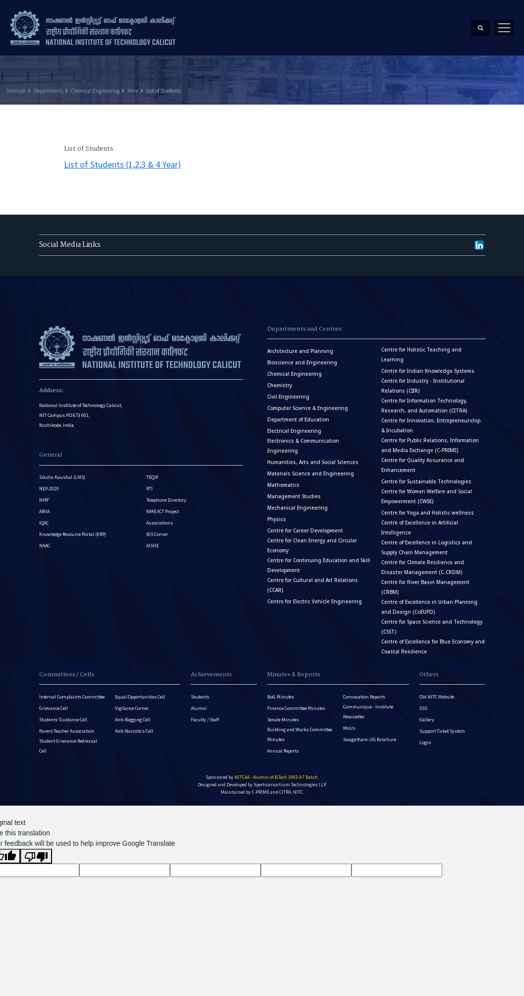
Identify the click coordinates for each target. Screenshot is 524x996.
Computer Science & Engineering (307, 403)
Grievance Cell (53, 703)
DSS (423, 703)
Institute (16, 85)
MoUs (349, 722)
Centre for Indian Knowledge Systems (427, 365)
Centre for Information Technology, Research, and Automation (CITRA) (424, 400)
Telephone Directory (166, 495)
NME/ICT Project (162, 506)
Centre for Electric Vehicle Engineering (314, 596)
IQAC (44, 518)
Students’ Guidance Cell (63, 714)
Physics (276, 514)
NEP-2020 (49, 483)
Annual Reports (283, 745)
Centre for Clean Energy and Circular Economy (312, 540)
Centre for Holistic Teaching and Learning (421, 349)
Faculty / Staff (205, 714)
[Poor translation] (36, 850)
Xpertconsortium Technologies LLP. (290, 779)
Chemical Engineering (95, 85)
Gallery (426, 714)
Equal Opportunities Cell (140, 691)
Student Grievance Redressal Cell (68, 740)
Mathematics (283, 479)
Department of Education (298, 414)
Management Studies (294, 491)
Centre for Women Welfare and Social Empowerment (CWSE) (426, 491)
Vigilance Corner (132, 703)
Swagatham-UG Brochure (369, 734)
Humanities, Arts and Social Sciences (312, 457)
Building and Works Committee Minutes (299, 729)
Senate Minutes (283, 714)
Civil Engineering (288, 391)
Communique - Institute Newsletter (368, 706)
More (132, 85)
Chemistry (279, 380)
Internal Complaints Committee (72, 691)
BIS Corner (157, 529)
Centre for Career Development (305, 525)
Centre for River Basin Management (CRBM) (425, 582)
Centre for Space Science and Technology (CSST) (431, 621)
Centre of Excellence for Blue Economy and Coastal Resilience (433, 641)
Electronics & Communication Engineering (303, 440)
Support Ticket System (442, 725)
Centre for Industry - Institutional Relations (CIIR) (423, 380)
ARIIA (44, 506)
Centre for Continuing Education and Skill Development (318, 560)
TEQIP (152, 472)
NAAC (44, 540)
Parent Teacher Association (66, 725)
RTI (149, 483)
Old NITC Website (436, 691)
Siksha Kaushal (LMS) (62, 472)
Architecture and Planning (300, 346)
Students (200, 691)
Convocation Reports (364, 691)
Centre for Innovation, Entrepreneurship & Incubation (430, 420)
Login (425, 737)
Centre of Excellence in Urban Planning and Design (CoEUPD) (429, 601)
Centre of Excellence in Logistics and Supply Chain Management (426, 542)
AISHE (152, 540)
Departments (48, 85)
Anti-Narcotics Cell (134, 725)
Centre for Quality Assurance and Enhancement (422, 460)
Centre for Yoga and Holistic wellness (427, 507)
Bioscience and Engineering (302, 357)
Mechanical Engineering (297, 502)
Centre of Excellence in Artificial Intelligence (419, 522)
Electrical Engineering (294, 425)
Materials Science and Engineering (310, 468)
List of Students (163, 85)
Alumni (199, 703)
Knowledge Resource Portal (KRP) (72, 529)
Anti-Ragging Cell (132, 714)
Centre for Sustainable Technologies (426, 476)
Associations (159, 518)
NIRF (44, 495)
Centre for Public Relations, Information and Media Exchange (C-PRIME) (430, 440)
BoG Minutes (280, 691)
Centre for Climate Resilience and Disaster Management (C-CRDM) (422, 562)
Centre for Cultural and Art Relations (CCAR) (312, 580)
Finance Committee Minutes (296, 703)
